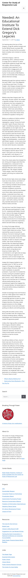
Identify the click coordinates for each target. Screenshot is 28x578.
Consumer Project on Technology (12, 494)
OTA (3, 489)
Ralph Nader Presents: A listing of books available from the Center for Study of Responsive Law (12, 474)
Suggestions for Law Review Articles (13, 531)
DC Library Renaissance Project (11, 509)
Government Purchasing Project (11, 499)
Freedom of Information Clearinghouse (14, 504)
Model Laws (5, 526)
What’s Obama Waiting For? (12, 379)
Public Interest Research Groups (11, 564)
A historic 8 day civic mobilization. (12, 423)
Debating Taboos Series (9, 506)
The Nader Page (7, 554)
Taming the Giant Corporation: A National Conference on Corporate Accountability (12, 536)
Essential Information (8, 557)
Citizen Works (6, 562)
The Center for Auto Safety (10, 567)
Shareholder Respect (8, 491)
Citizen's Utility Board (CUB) (10, 529)
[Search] (24, 396)
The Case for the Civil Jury (9, 524)
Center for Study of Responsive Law (11, 3)
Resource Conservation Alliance (11, 501)
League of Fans (6, 511)
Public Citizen (6, 559)
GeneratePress (16, 575)
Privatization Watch (8, 496)
